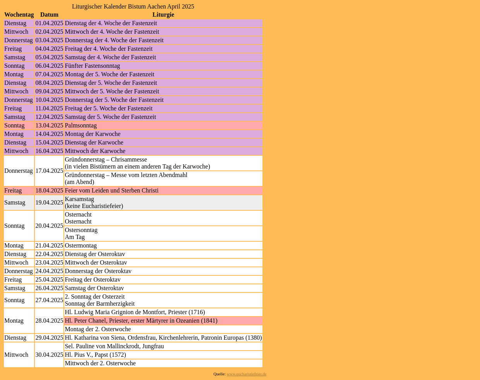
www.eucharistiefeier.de (247, 374)
